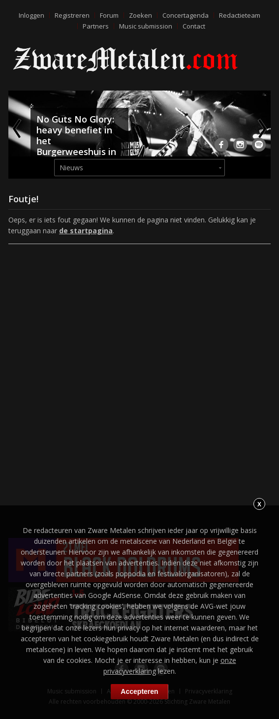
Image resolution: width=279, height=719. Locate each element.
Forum (109, 15)
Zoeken (140, 15)
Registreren (72, 15)
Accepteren (139, 691)
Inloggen (31, 15)
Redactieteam (239, 15)
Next (261, 128)
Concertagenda (185, 15)
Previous (17, 128)
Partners (96, 26)
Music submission (145, 26)
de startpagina (86, 230)
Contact (194, 26)
